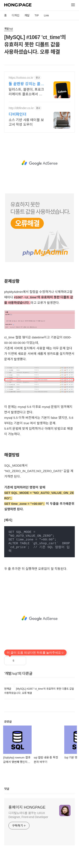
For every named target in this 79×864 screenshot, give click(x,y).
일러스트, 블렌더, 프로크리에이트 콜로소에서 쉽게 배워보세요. (26, 92)
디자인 (15, 15)
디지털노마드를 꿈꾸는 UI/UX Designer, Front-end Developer (28, 815)
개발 (26, 15)
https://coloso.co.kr (21, 77)
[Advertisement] (39, 163)
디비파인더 (18, 114)
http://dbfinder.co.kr (21, 108)
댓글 (6, 788)
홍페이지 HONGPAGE (27, 807)
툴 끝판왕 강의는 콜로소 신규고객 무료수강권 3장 (26, 84)
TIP (37, 15)
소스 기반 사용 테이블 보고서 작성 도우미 (26, 122)
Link (46, 15)
